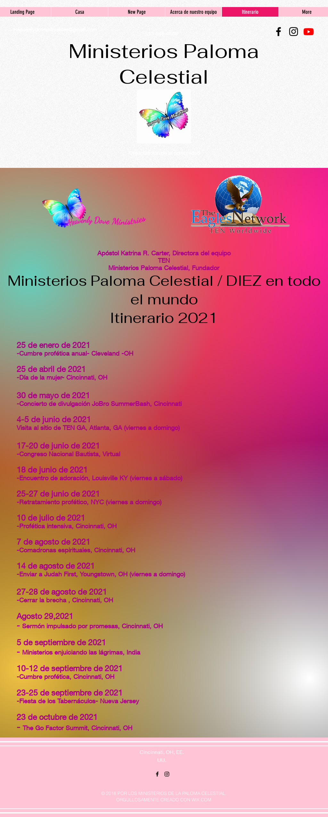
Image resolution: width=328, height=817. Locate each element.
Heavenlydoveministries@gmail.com (55, 29)
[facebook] (278, 31)
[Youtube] (309, 31)
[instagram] (293, 31)
